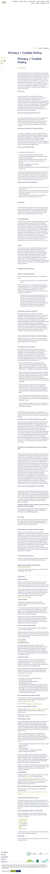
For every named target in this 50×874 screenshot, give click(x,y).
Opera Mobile (22, 828)
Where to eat (31, 1)
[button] (48, 3)
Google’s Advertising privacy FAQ (36, 780)
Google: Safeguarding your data (26, 701)
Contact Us (43, 3)
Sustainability (4, 857)
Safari (20, 823)
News (32, 3)
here (47, 240)
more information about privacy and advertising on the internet (32, 793)
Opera (20, 827)
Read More (33, 867)
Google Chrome (23, 820)
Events (47, 1)
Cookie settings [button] (22, 639)
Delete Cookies (22, 641)
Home (34, 48)
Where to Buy (23, 1)
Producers (15, 1)
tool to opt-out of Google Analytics (36, 709)
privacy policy (28, 776)
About (37, 3)
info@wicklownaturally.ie (24, 566)
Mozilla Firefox (23, 822)
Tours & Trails (40, 1)
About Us (3, 859)
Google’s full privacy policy (34, 703)
